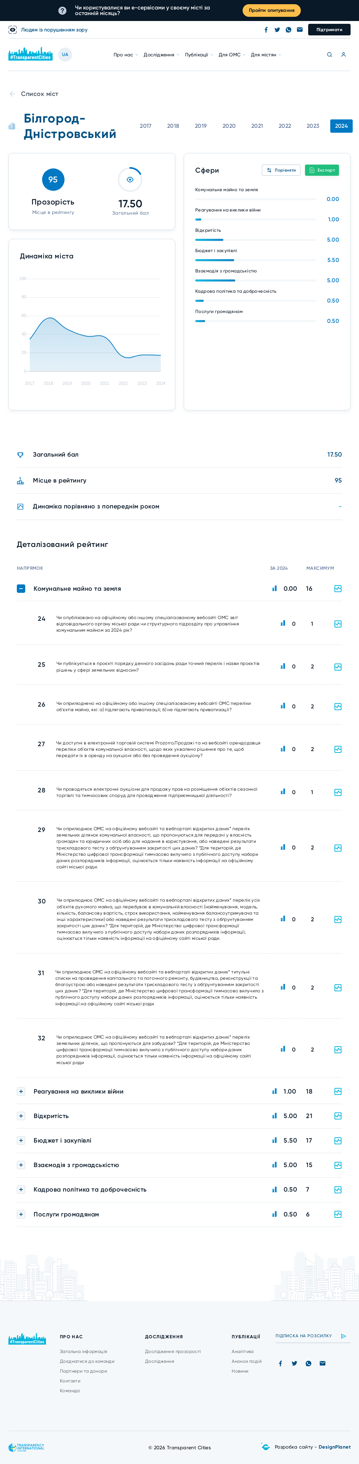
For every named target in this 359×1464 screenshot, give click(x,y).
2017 (146, 126)
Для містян (263, 54)
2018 (173, 126)
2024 (341, 126)
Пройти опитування (271, 10)
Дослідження (159, 54)
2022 (285, 126)
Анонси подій (247, 1361)
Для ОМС (230, 54)
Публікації (196, 54)
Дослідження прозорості (173, 1351)
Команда (70, 1390)
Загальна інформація (83, 1351)
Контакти (70, 1380)
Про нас (123, 54)
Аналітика (243, 1351)
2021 (257, 126)
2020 (229, 126)
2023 (313, 126)
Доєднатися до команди (87, 1361)
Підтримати (329, 29)
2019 (201, 126)
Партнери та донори (83, 1371)
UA (65, 54)
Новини (240, 1371)
